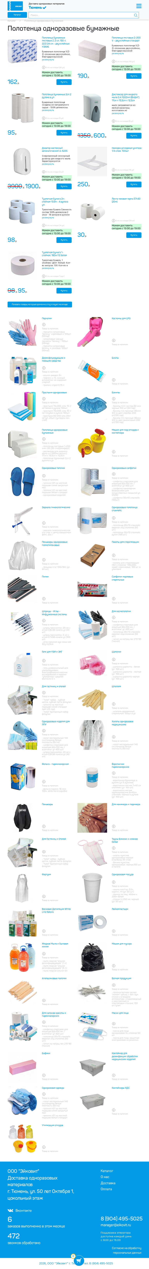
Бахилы (116, 392)
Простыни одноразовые (54, 392)
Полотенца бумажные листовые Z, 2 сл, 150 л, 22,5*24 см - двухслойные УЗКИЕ (55, 42)
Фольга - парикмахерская (55, 764)
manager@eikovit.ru (116, 1225)
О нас (105, 1177)
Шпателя (116, 686)
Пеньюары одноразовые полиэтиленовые (54, 544)
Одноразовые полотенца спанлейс (124, 509)
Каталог (17, 15)
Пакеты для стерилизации (125, 542)
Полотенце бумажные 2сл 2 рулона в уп (56, 96)
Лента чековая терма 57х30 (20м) (126, 200)
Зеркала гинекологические (56, 507)
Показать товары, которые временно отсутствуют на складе (40, 304)
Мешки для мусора (122, 943)
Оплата (106, 1189)
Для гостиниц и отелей (54, 686)
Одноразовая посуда (122, 874)
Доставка (108, 1183)
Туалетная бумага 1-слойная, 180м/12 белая (54, 254)
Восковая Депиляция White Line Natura (56, 911)
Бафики (46, 1053)
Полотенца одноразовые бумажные (54, 431)
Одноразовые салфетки (124, 468)
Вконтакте (20, 1210)
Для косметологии (121, 611)
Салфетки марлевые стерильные (122, 578)
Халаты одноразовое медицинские (122, 723)
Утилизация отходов (52, 1125)
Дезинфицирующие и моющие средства (53, 359)
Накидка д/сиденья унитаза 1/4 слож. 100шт (126, 150)
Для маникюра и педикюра (126, 804)
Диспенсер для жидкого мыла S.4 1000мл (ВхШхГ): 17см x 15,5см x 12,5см (126, 97)
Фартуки (46, 874)
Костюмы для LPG (121, 318)
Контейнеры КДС (121, 1088)
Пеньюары (47, 804)
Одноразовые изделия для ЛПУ (56, 723)
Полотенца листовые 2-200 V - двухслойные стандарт (126, 39)
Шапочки (116, 651)
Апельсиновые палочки (54, 978)
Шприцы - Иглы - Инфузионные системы (54, 613)
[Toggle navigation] (139, 6)
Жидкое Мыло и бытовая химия (55, 945)
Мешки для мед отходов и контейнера (125, 431)
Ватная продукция (121, 978)
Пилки (45, 576)
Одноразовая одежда (53, 1088)
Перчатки (47, 318)
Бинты (115, 358)
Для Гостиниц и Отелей (54, 839)
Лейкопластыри (120, 909)
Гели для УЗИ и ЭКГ (52, 651)
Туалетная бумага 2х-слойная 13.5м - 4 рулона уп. (55, 201)
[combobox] (84, 15)
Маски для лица (120, 1013)
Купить (64, 82)
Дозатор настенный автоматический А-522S (55, 150)
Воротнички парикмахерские (120, 766)
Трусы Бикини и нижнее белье (125, 840)
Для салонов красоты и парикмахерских (54, 1015)
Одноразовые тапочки (53, 468)
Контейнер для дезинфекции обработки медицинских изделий (125, 1056)
